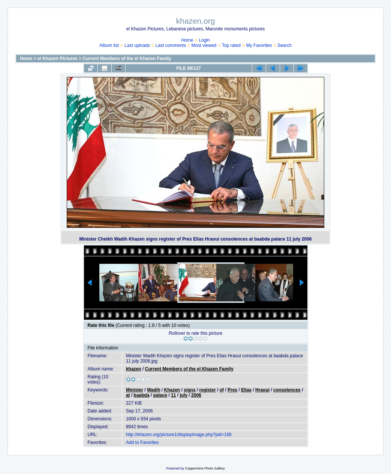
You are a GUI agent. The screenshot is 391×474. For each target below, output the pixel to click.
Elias (246, 390)
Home (187, 40)
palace (160, 395)
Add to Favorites (142, 442)
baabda (142, 395)
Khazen (172, 390)
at (128, 395)
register (207, 390)
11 (173, 395)
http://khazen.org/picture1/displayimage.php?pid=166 (179, 434)
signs (189, 390)
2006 (196, 395)
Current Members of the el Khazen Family (126, 58)
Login (204, 40)
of (222, 390)
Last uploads (137, 45)
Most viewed (204, 45)
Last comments (171, 45)
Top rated (231, 45)
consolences (287, 390)
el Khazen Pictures (57, 58)
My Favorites (259, 45)
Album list (109, 45)
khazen (133, 369)
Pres (232, 390)
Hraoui (262, 390)
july (183, 395)
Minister (134, 390)
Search (284, 45)
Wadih (153, 390)
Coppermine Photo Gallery (205, 468)
